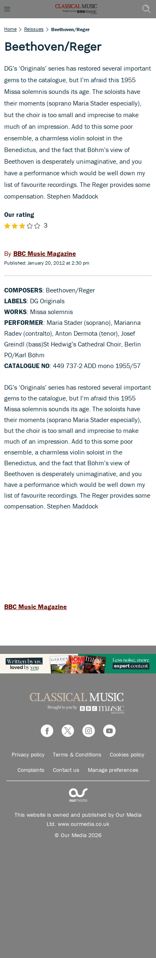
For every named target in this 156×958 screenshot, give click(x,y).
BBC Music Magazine (35, 606)
